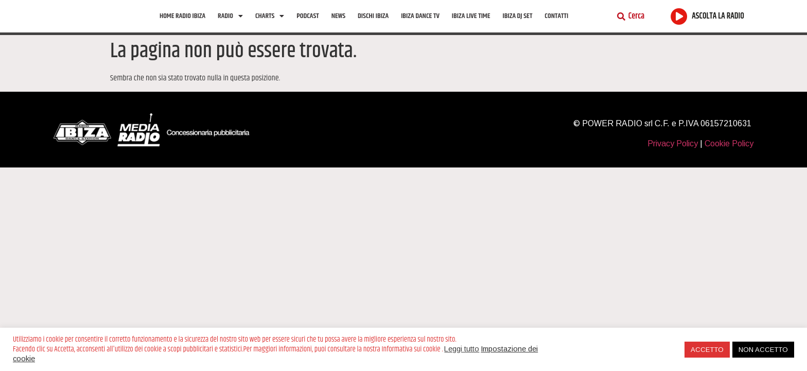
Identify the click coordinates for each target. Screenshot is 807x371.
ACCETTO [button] (707, 349)
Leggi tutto (461, 349)
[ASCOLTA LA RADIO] (679, 24)
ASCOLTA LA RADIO (718, 25)
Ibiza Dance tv (420, 24)
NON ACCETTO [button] (763, 349)
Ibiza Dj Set (518, 24)
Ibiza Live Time (471, 24)
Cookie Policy (729, 161)
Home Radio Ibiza (182, 24)
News (338, 24)
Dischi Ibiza (373, 24)
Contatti (556, 24)
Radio (230, 24)
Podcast (307, 24)
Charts (269, 24)
